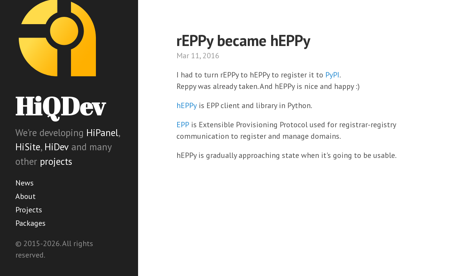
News (24, 183)
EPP (182, 125)
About (25, 196)
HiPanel (102, 133)
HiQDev (60, 106)
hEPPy (186, 105)
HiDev (56, 147)
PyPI (332, 75)
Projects (28, 210)
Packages (30, 223)
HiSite (27, 147)
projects (56, 161)
